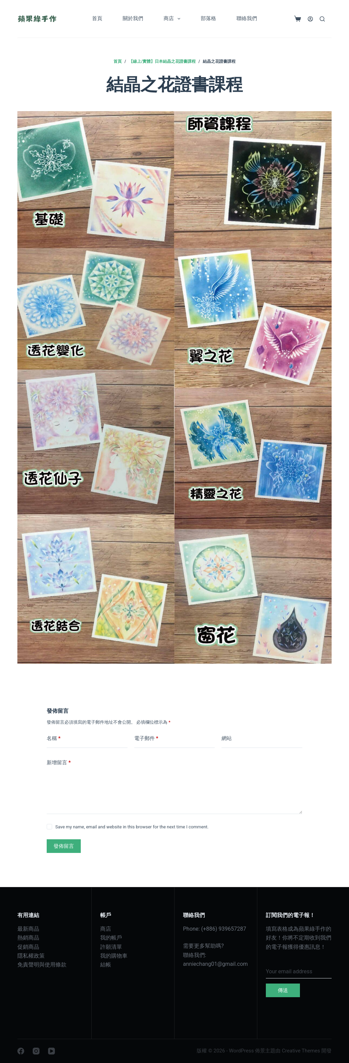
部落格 (208, 18)
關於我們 (133, 18)
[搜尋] (322, 18)
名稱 (54, 738)
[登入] (310, 18)
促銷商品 (28, 947)
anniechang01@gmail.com (215, 964)
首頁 (97, 18)
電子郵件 (146, 738)
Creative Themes (301, 1051)
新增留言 (59, 762)
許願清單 (111, 947)
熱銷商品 (28, 937)
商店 (173, 19)
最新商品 (28, 929)
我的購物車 (113, 956)
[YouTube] (51, 1051)
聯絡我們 (247, 18)
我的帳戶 (111, 937)
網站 (227, 738)
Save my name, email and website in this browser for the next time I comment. (132, 826)
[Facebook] (20, 1051)
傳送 (283, 990)
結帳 (105, 964)
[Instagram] (36, 1051)
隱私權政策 (31, 956)
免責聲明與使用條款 (41, 964)
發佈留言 (64, 846)
